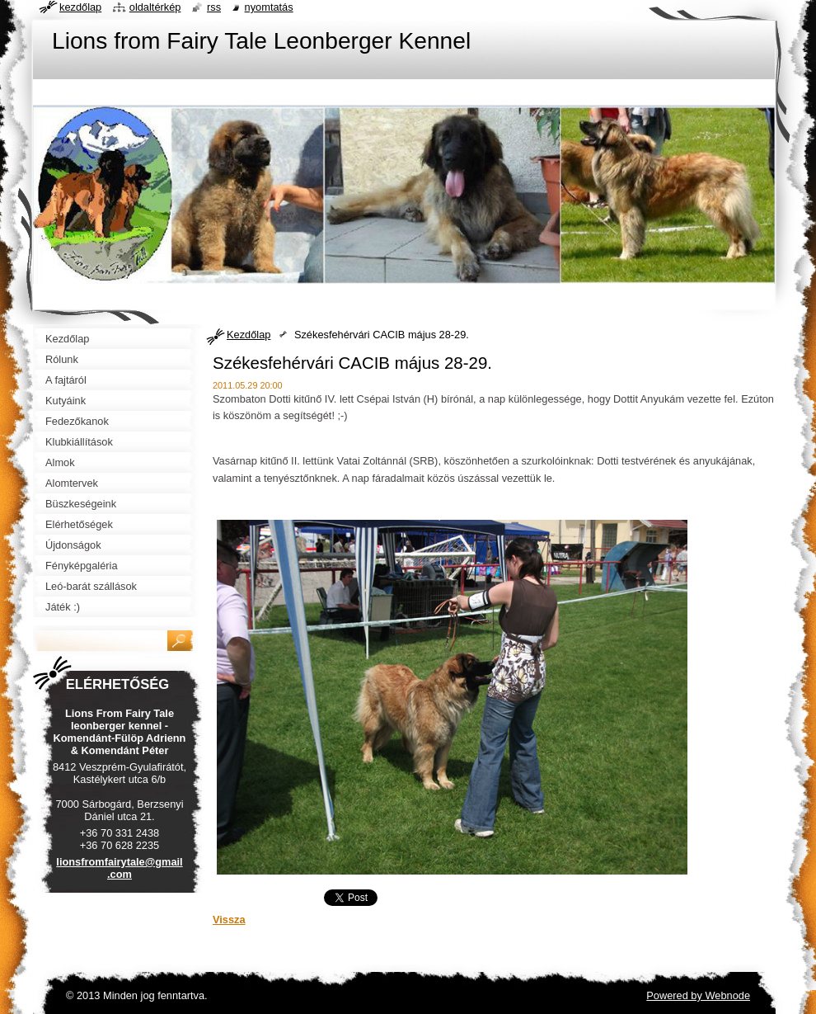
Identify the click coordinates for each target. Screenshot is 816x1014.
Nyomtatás (269, 7)
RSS (214, 7)
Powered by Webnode (698, 995)
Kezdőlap (248, 334)
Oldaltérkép (155, 7)
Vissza (229, 919)
